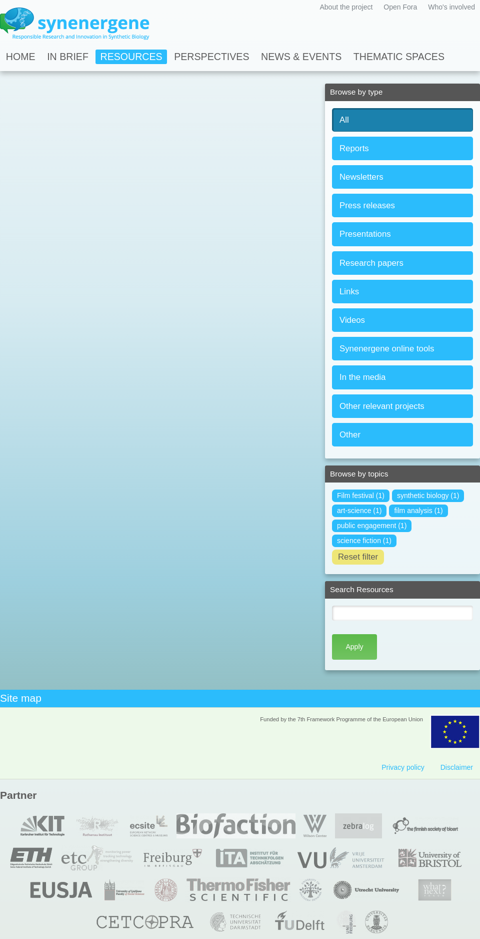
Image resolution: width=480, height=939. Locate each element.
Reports (354, 148)
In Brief (67, 56)
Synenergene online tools (387, 348)
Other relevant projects (382, 406)
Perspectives (211, 56)
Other (350, 434)
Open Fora (400, 7)
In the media (363, 377)
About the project (346, 7)
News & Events (301, 56)
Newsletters (362, 177)
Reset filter (358, 557)
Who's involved (451, 7)
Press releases (367, 205)
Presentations (365, 234)
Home (21, 56)
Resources (131, 56)
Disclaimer (456, 767)
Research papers (372, 263)
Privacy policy (403, 767)
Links (349, 291)
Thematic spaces (399, 56)
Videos (352, 320)
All (344, 120)
